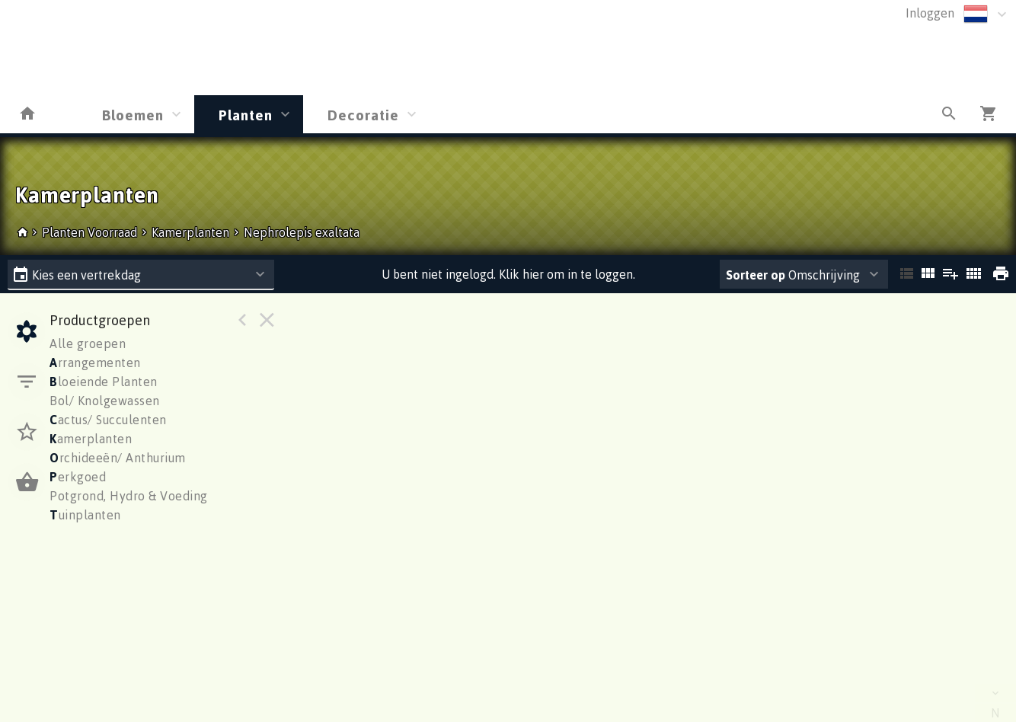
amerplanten (91, 438)
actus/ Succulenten (108, 419)
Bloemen (133, 114)
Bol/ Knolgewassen (105, 400)
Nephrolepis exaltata (301, 232)
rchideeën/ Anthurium (118, 457)
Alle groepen (88, 343)
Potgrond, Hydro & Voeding (129, 495)
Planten (246, 114)
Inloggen (930, 13)
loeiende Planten (104, 381)
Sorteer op (755, 275)
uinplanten (85, 514)
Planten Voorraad (91, 232)
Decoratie (363, 114)
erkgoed (78, 476)
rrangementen (95, 362)
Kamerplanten (190, 232)
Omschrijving (793, 275)
